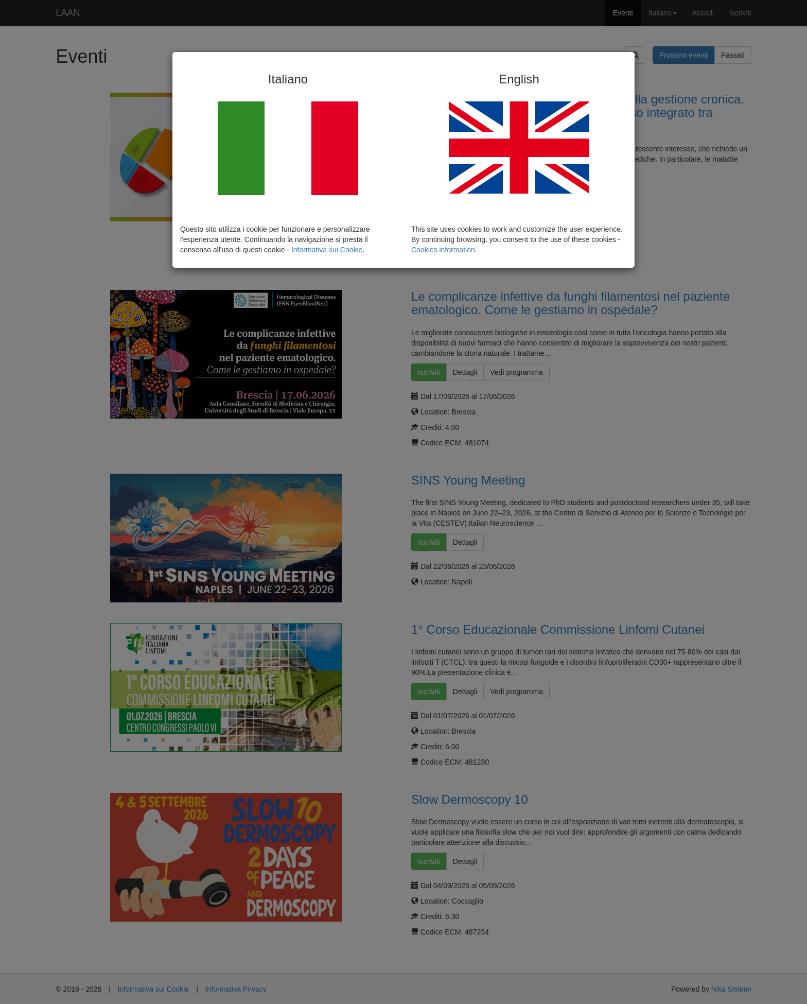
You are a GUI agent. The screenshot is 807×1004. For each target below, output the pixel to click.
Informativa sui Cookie (327, 250)
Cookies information (443, 250)
